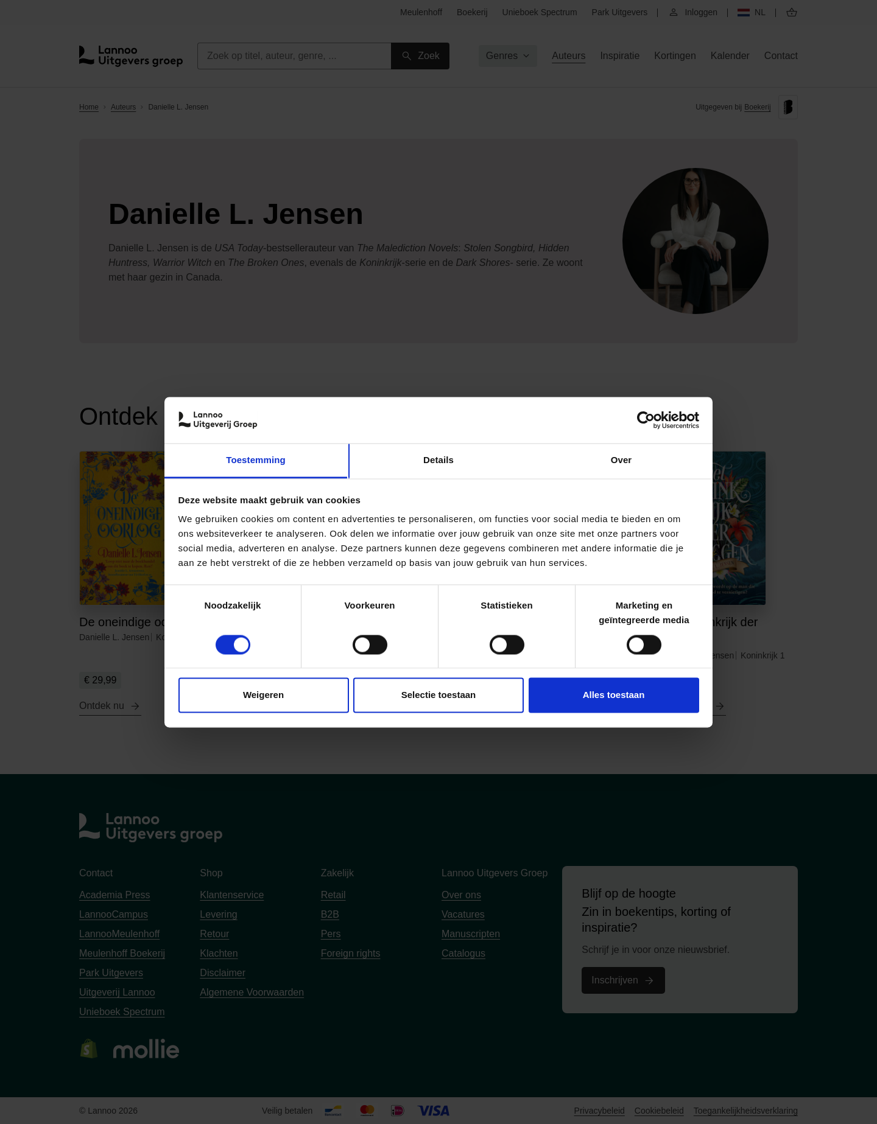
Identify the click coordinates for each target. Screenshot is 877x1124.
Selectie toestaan (438, 695)
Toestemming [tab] (256, 460)
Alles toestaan (614, 695)
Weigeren (263, 695)
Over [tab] (621, 460)
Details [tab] (438, 460)
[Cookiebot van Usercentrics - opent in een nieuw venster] (646, 420)
